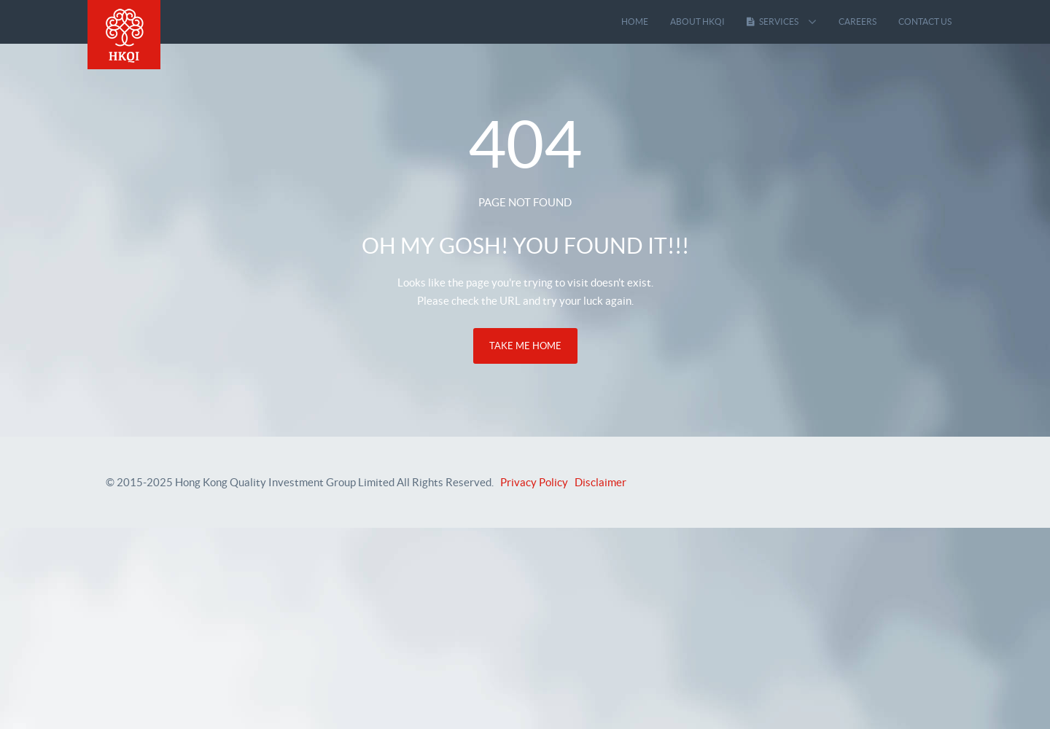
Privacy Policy (534, 482)
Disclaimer (600, 482)
